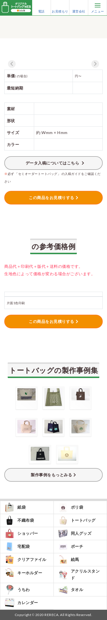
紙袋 (15, 507)
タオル (70, 589)
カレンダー (21, 603)
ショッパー (21, 533)
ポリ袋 (70, 507)
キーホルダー (23, 573)
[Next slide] (95, 64)
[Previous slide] (12, 64)
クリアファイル (25, 560)
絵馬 (68, 560)
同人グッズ (75, 533)
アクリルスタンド (79, 574)
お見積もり (60, 8)
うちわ (17, 589)
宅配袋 (17, 547)
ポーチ (70, 547)
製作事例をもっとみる (51, 474)
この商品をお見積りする (51, 197)
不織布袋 (19, 520)
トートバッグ (77, 520)
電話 (41, 8)
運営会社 (78, 8)
